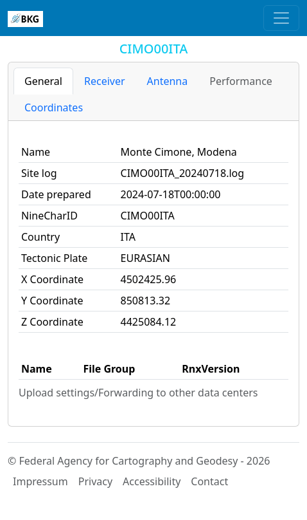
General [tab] (43, 81)
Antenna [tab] (167, 81)
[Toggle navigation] (281, 18)
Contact (209, 481)
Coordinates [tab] (53, 107)
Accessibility (151, 481)
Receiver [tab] (104, 81)
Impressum (40, 481)
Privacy (95, 481)
